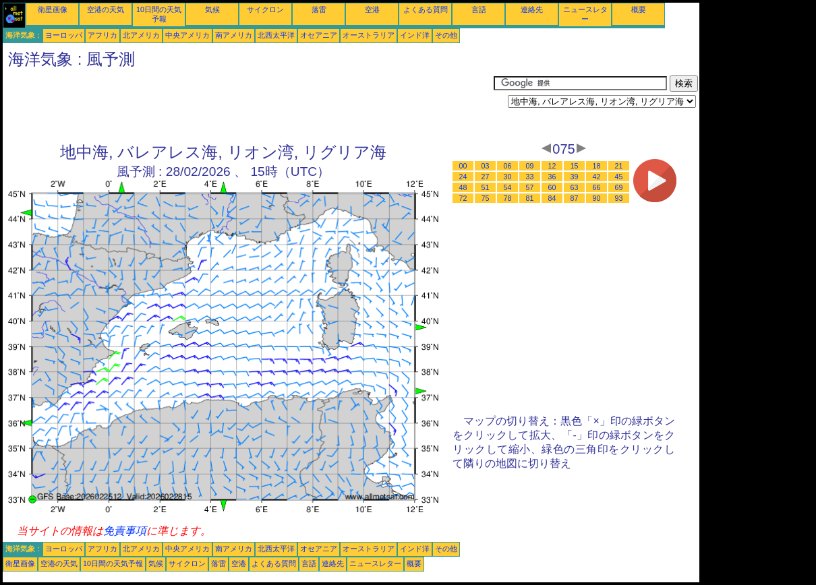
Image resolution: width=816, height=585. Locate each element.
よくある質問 (425, 9)
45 (619, 177)
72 (463, 198)
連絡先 (532, 9)
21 (619, 166)
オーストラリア (369, 35)
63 (575, 187)
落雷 (319, 9)
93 (619, 198)
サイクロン (265, 9)
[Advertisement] (248, 105)
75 (486, 198)
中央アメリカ (187, 35)
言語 (478, 9)
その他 (446, 35)
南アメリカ (233, 35)
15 (575, 166)
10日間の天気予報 (113, 563)
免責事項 (124, 530)
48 (463, 187)
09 (530, 166)
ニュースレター (375, 563)
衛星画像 (52, 9)
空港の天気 (105, 9)
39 (575, 177)
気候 (212, 9)
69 (619, 187)
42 (597, 177)
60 (552, 187)
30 (508, 177)
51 (486, 187)
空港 (372, 9)
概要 (638, 9)
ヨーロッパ (63, 35)
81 (530, 198)
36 (552, 177)
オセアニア (318, 35)
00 (463, 166)
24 (463, 177)
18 (597, 166)
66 (597, 187)
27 (486, 177)
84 (552, 198)
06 (508, 166)
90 (597, 198)
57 (530, 187)
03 (486, 166)
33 (530, 177)
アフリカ (102, 35)
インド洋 (415, 35)
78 (508, 198)
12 (552, 166)
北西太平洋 (276, 35)
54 (508, 187)
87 (575, 198)
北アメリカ (141, 35)
